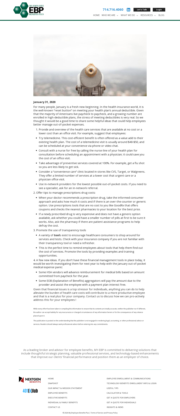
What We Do (130, 15)
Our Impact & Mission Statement (65, 388)
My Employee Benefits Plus (79, 413)
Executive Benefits (57, 397)
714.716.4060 (113, 9)
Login (159, 9)
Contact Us (54, 407)
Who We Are (110, 15)
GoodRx (119, 205)
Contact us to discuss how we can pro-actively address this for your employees (88, 298)
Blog (161, 15)
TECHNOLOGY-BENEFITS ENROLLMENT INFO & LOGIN (131, 383)
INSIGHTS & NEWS (115, 407)
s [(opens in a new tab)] (111, 248)
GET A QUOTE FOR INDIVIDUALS (121, 402)
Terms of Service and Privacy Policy (104, 413)
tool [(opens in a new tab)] (108, 248)
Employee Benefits (57, 393)
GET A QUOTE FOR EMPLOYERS (121, 397)
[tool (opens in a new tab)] (57, 235)
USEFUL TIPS (112, 388)
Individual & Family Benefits (63, 402)
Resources (148, 15)
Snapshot (53, 383)
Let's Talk (142, 9)
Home (96, 15)
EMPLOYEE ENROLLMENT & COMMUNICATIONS (129, 378)
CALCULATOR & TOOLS (117, 393)
